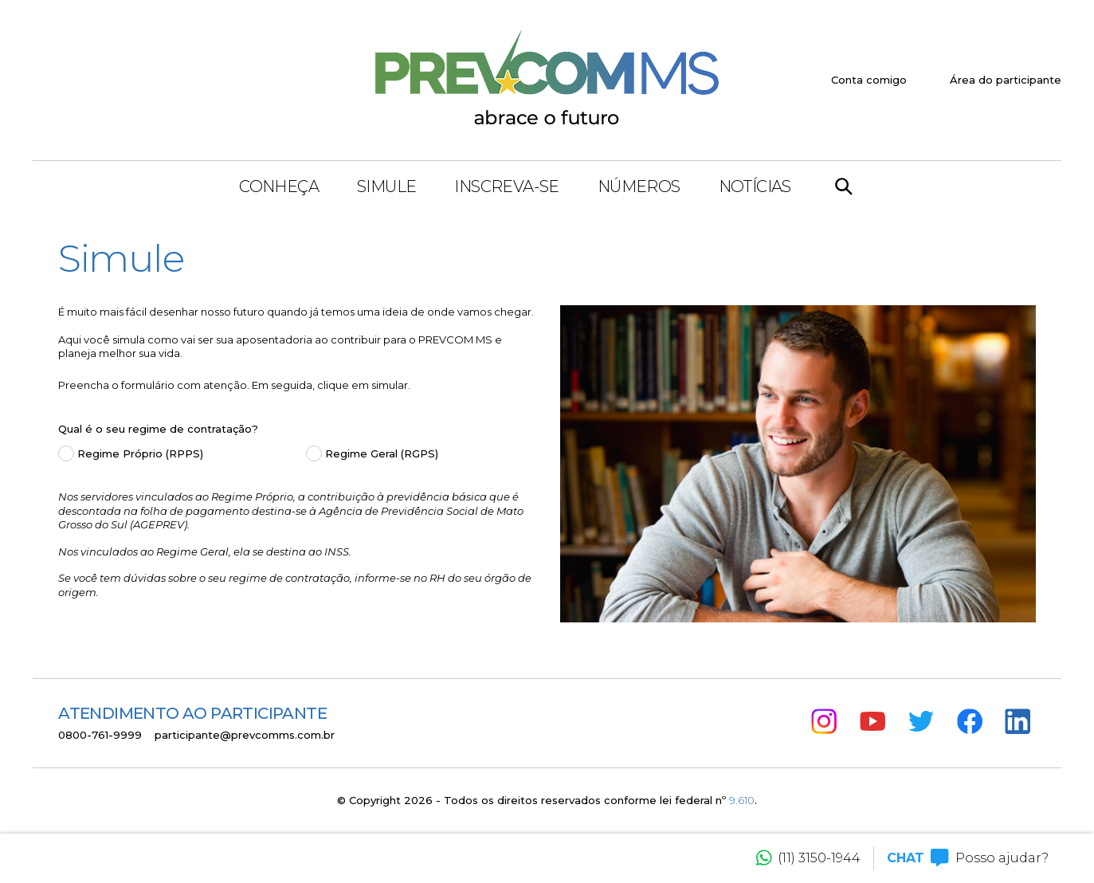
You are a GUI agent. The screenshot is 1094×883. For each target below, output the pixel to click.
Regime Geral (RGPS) (381, 453)
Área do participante (1005, 79)
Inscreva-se (506, 186)
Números (639, 186)
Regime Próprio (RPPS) (140, 453)
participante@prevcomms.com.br (245, 734)
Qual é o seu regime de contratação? (158, 428)
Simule (386, 186)
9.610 (742, 800)
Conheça (279, 186)
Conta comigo (869, 79)
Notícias (755, 186)
